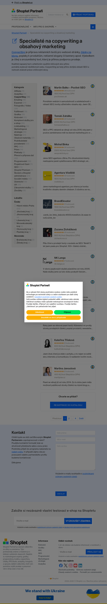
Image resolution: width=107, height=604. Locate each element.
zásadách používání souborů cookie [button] (48, 297)
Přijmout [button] (67, 312)
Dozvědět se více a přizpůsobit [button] (53, 318)
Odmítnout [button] (39, 312)
